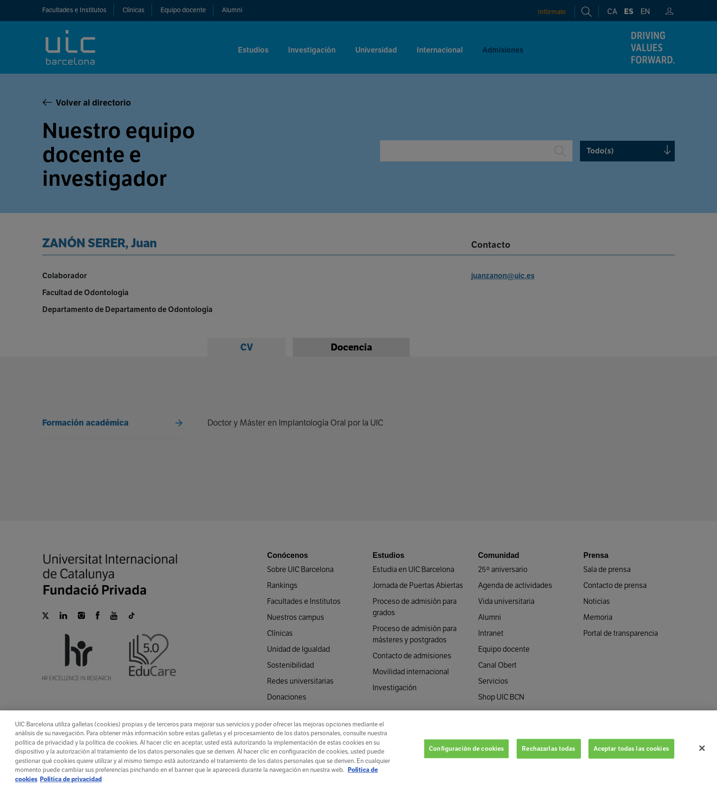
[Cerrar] (702, 757)
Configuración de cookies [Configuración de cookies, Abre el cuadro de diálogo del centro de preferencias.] (466, 757)
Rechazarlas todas (548, 757)
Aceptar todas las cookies (631, 757)
